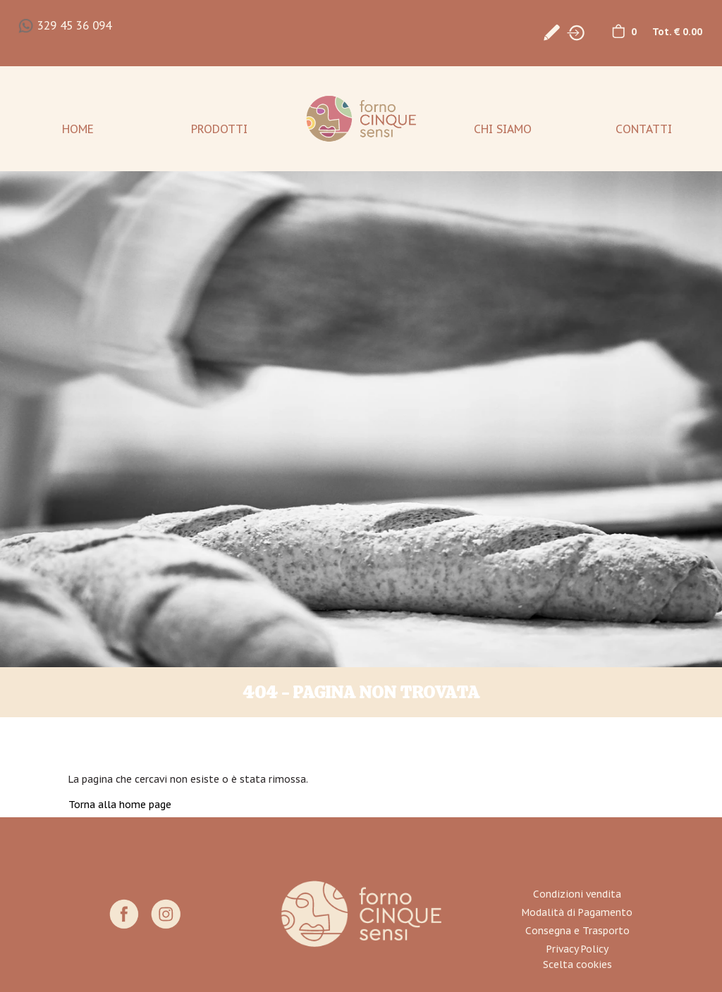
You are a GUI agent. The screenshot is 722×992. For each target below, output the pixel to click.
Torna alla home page (119, 804)
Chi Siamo (503, 129)
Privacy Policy (577, 949)
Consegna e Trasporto (577, 930)
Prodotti (219, 129)
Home (78, 129)
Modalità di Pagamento (577, 912)
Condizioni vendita (577, 894)
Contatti (644, 129)
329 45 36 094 (74, 25)
